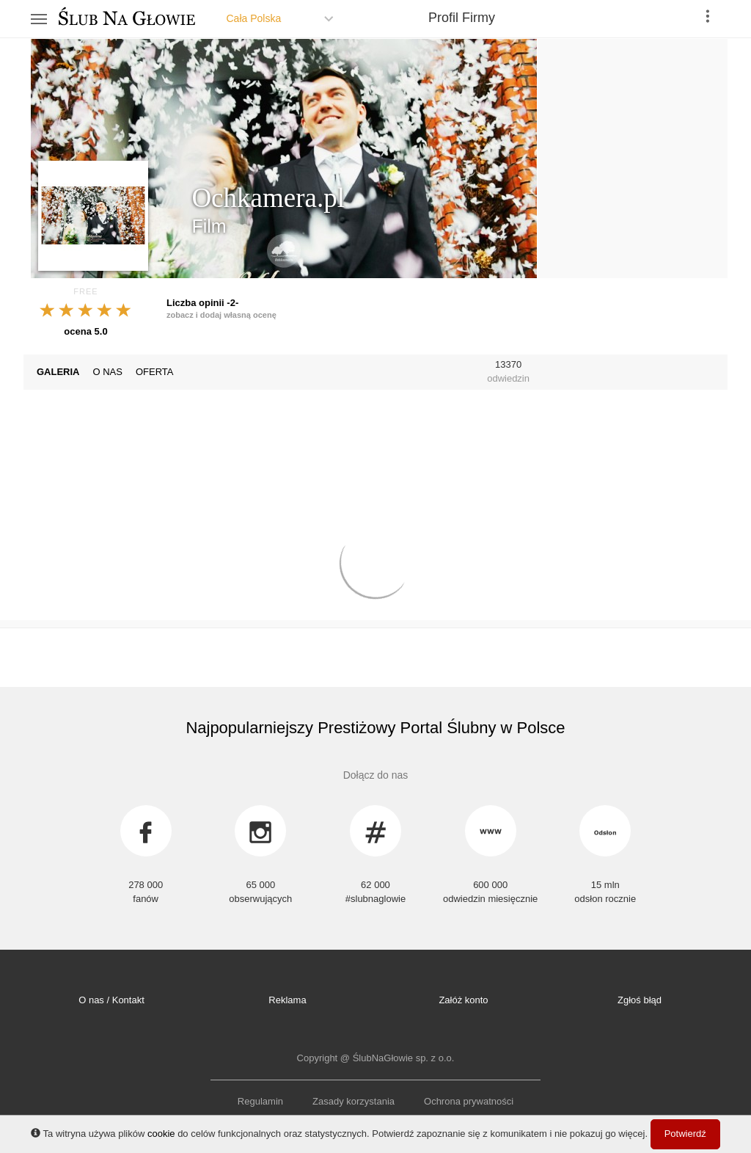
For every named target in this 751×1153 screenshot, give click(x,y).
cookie (161, 1133)
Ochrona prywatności (468, 1101)
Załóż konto (463, 999)
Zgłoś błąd (640, 999)
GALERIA (58, 371)
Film (208, 226)
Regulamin (260, 1101)
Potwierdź (685, 1133)
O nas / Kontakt (111, 999)
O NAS (107, 371)
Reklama (287, 999)
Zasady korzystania (353, 1101)
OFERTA (155, 371)
